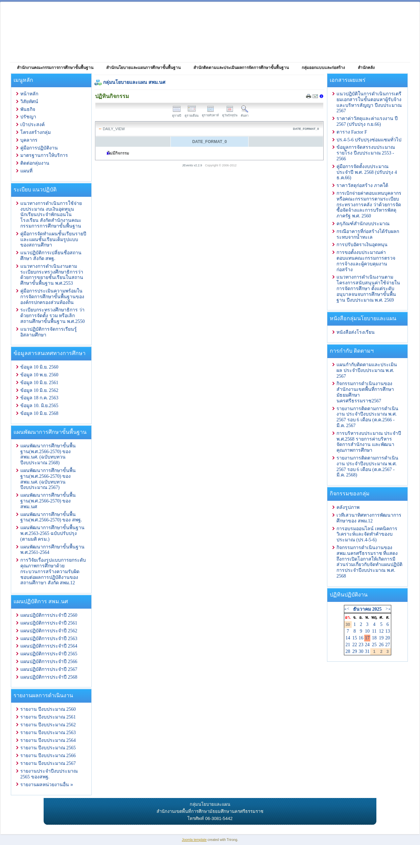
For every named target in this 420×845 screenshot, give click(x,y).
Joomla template (194, 840)
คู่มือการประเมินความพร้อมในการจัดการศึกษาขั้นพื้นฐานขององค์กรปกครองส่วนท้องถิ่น (52, 296)
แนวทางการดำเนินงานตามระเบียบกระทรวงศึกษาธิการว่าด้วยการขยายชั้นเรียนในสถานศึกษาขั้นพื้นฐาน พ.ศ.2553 (51, 275)
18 (374, 637)
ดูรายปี (176, 113)
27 (387, 644)
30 (360, 651)
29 (354, 651)
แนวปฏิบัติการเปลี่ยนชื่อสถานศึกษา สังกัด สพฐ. (50, 255)
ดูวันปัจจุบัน (229, 113)
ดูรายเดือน (192, 113)
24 (367, 644)
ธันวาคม (362, 609)
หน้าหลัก (29, 93)
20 (387, 637)
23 (360, 644)
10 (367, 631)
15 (354, 637)
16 (360, 637)
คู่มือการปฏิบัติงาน (39, 147)
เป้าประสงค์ (32, 124)
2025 (376, 609)
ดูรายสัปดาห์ (210, 113)
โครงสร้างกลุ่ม (35, 132)
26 (381, 644)
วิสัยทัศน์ (29, 101)
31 (367, 651)
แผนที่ (26, 170)
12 (381, 631)
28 (348, 651)
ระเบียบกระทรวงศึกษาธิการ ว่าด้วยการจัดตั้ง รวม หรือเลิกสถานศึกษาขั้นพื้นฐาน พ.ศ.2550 (52, 315)
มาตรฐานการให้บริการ (44, 155)
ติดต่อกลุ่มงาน (34, 163)
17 (367, 637)
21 (348, 644)
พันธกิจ (27, 109)
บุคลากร (29, 140)
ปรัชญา (28, 116)
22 (354, 644)
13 (387, 631)
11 (374, 631)
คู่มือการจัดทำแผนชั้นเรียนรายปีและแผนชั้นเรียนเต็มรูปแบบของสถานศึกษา (53, 239)
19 (381, 637)
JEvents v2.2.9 (192, 165)
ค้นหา (245, 113)
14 (348, 637)
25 (374, 644)
